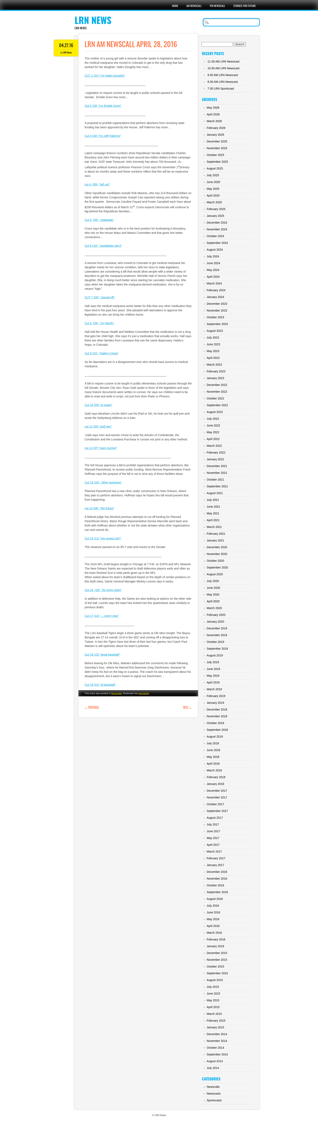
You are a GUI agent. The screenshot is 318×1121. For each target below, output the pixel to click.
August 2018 (215, 736)
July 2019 (213, 662)
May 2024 (213, 270)
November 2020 (217, 554)
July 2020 (213, 581)
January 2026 (215, 134)
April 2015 (213, 1007)
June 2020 (213, 587)
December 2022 (217, 385)
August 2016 (215, 898)
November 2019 (217, 635)
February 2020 (216, 614)
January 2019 (215, 702)
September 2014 (217, 1054)
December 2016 (217, 871)
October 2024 (215, 236)
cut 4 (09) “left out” (97, 184)
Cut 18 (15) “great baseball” (102, 654)
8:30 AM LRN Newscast (222, 81)
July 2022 (213, 418)
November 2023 (217, 310)
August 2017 (215, 817)
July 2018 (213, 743)
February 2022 (216, 452)
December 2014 (217, 1034)
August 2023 (215, 330)
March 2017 (214, 851)
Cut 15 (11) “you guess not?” (103, 538)
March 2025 (214, 202)
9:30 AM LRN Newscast (222, 75)
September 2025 (217, 161)
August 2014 (215, 1061)
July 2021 (213, 499)
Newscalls (116, 693)
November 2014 (217, 1041)
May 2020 (213, 594)
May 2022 (213, 432)
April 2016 (213, 926)
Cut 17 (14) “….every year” (102, 615)
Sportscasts (214, 1100)
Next (187, 707)
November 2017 (217, 797)
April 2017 (213, 844)
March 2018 (214, 770)
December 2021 (217, 466)
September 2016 (217, 892)
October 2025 (215, 155)
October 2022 (215, 398)
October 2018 (215, 723)
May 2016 (213, 919)
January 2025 (215, 215)
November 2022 (217, 391)
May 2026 (213, 107)
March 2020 (214, 608)
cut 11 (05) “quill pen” (98, 426)
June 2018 (213, 750)
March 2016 (214, 932)
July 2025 (213, 175)
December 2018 (217, 709)
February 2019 (216, 696)
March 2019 (214, 689)
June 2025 (213, 182)
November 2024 (217, 229)
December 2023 (217, 303)
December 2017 (217, 790)
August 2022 (215, 412)
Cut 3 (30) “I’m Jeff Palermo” (103, 136)
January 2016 (215, 946)
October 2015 (215, 966)
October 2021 (215, 479)
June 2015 (213, 993)
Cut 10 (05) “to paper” (98, 405)
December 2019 (217, 628)
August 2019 (215, 655)
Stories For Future (244, 5)
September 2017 (217, 811)
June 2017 (213, 831)
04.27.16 (66, 45)
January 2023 (215, 378)
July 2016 (213, 905)
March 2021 (214, 527)
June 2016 (213, 912)
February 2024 (216, 290)
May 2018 (213, 756)
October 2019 (215, 641)
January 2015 (215, 1027)
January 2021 (215, 540)
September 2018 (217, 729)
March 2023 (214, 364)
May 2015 (213, 1000)
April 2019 (213, 682)
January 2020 (215, 621)
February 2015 (216, 1020)
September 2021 (217, 486)
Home (175, 5)
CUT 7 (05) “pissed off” (100, 297)
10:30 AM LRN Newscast (223, 68)
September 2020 (217, 567)
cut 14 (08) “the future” (99, 508)
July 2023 (213, 337)
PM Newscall (217, 5)
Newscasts (214, 1093)
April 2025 (213, 195)
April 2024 (213, 276)
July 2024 (213, 256)
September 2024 (217, 242)
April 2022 (213, 439)
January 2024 (215, 297)
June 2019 (213, 669)
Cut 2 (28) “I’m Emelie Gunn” (103, 105)
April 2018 (213, 763)
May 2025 (213, 188)
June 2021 (213, 506)
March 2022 (214, 445)
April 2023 (213, 357)
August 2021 (215, 493)
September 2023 (217, 324)
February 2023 (216, 371)
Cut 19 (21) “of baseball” (100, 684)
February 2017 (216, 858)
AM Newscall (194, 5)
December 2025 (217, 141)
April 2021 (213, 520)
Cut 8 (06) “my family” (100, 323)
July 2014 (213, 1068)
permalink (144, 693)
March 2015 (214, 1013)
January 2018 (215, 784)
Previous (92, 707)
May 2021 (213, 513)
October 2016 (215, 885)
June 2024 (213, 263)
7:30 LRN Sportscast (220, 88)
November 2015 (217, 959)
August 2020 (215, 574)
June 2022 (213, 425)
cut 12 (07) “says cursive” (101, 448)
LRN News (93, 20)
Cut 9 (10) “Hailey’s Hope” (102, 353)
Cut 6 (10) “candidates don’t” (103, 245)
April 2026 (213, 114)
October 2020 (215, 560)
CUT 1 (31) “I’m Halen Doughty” (105, 75)
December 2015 (217, 953)
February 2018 (216, 777)
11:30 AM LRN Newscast (223, 61)
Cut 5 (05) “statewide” (99, 220)
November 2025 (217, 148)
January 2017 (215, 865)
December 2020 (217, 547)
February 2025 (216, 209)
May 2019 (213, 675)
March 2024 (214, 283)
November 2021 (217, 472)
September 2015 (217, 973)
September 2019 (217, 648)
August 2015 (215, 980)
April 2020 (213, 601)
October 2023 (215, 317)
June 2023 (213, 344)
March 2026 (214, 121)
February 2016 (216, 939)
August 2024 (215, 249)
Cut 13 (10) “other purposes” (103, 482)
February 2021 (216, 533)
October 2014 (215, 1047)
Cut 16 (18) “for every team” (103, 590)
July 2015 (213, 986)
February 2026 (216, 128)
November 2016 (217, 878)
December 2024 (217, 222)
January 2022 (215, 459)
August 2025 (215, 168)
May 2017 (213, 838)
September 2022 (217, 405)
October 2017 (215, 804)
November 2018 (217, 716)
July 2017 (213, 824)
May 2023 (213, 351)
